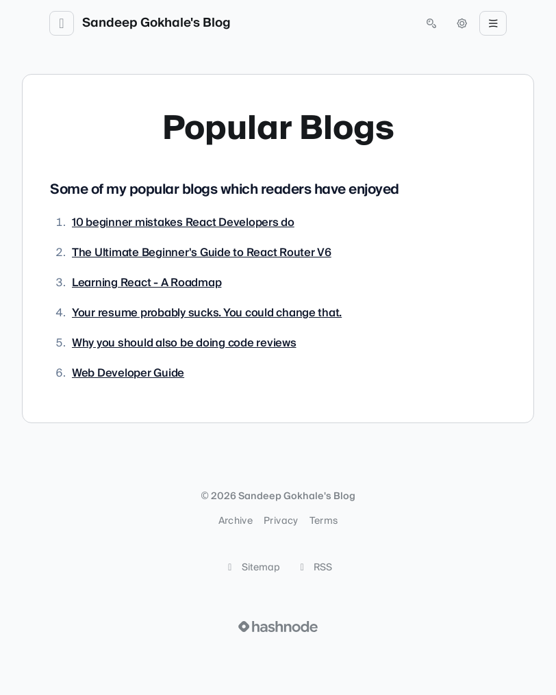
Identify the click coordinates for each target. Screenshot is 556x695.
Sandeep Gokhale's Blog (156, 23)
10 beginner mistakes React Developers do (183, 222)
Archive (235, 521)
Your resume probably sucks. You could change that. (207, 313)
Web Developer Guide (128, 373)
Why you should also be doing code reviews (184, 343)
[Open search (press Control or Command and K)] (431, 23)
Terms (323, 521)
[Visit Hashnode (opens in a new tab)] (278, 626)
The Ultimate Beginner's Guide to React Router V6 (201, 252)
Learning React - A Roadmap (146, 282)
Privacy (281, 521)
